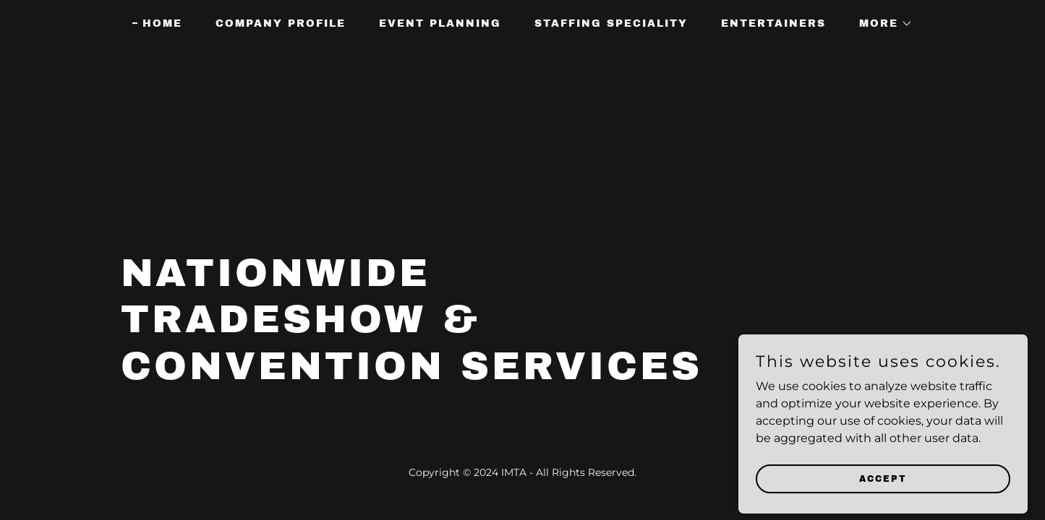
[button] (881, 23)
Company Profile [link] (281, 23)
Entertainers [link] (773, 23)
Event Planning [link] (440, 23)
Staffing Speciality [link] (611, 23)
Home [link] (162, 23)
